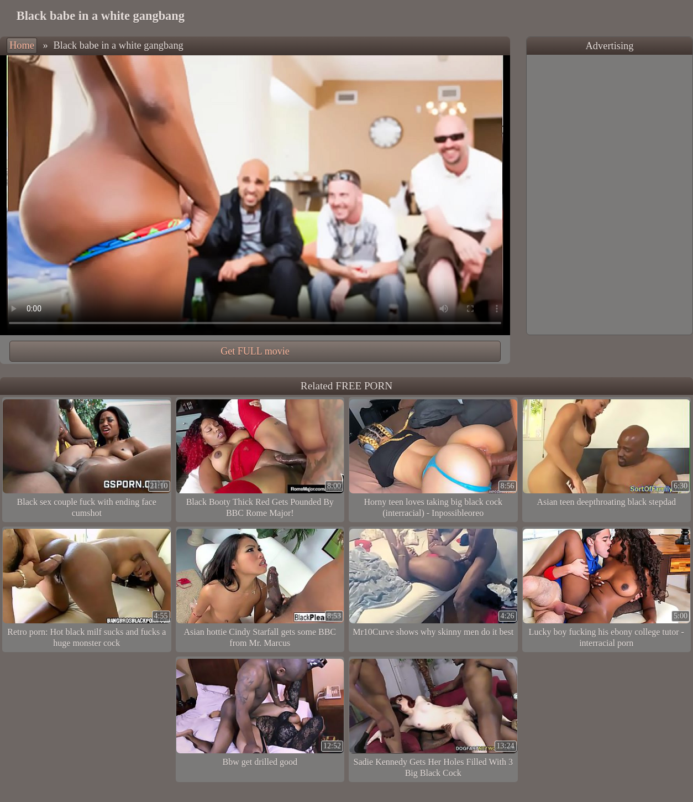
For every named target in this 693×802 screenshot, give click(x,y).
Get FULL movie (255, 351)
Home (21, 45)
